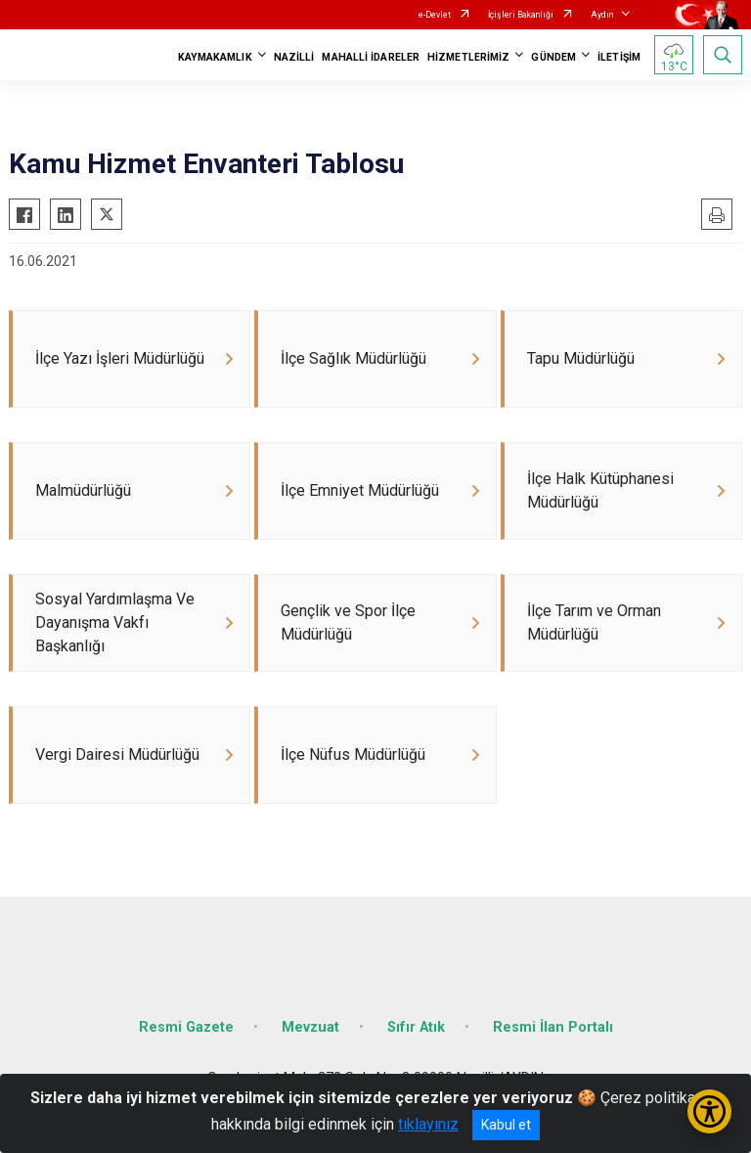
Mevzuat (310, 1027)
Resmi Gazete (186, 1027)
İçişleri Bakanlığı (520, 15)
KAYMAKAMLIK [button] (215, 57)
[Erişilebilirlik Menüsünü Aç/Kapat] (709, 1111)
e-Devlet (435, 15)
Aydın (602, 15)
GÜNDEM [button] (553, 57)
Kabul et (506, 1124)
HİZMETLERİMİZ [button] (468, 57)
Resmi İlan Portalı (553, 1027)
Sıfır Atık (416, 1027)
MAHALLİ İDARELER (371, 57)
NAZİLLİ (294, 57)
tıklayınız (428, 1124)
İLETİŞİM (619, 57)
